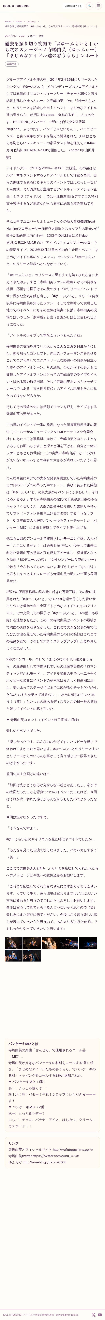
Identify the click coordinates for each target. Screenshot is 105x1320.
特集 (41, 35)
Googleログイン (73, 6)
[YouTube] (100, 1315)
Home (8, 21)
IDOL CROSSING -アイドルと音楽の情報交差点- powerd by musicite (40, 1314)
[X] (94, 1315)
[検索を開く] (89, 5)
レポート (31, 21)
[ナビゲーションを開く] (98, 5)
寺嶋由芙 (11, 64)
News (19, 21)
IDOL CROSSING (16, 6)
